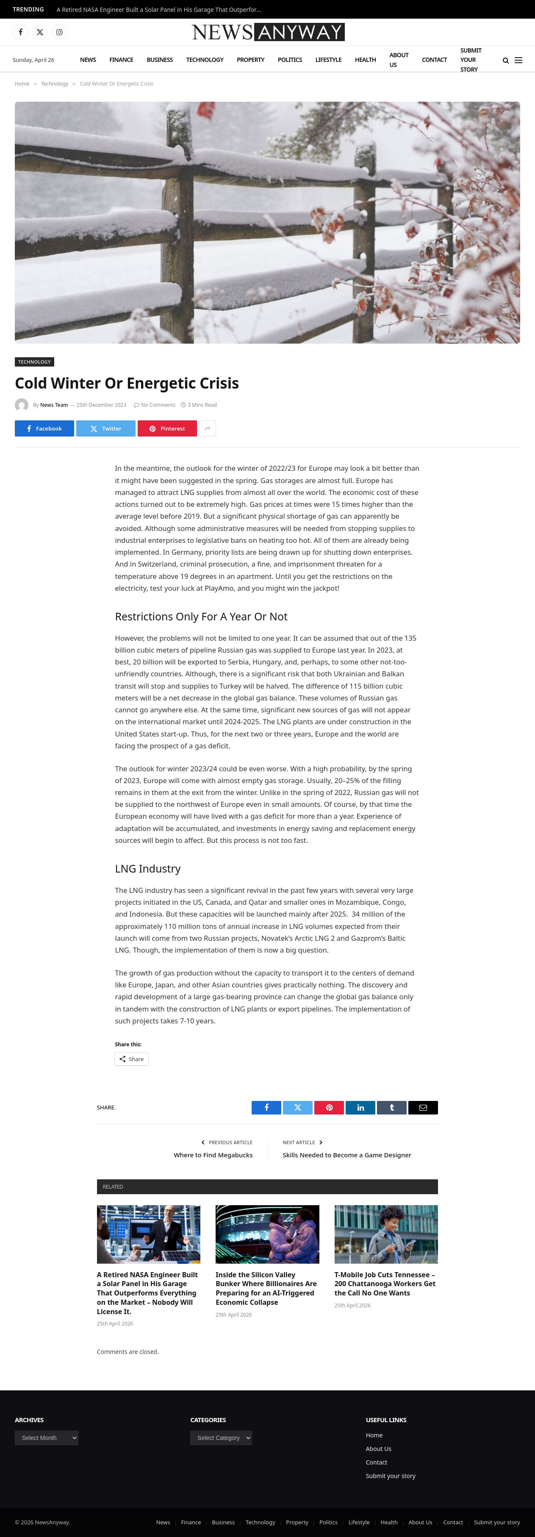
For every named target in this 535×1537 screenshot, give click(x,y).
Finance (121, 60)
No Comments (154, 405)
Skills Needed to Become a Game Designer (347, 1155)
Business (159, 60)
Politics (290, 60)
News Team (54, 405)
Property (250, 60)
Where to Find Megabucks (213, 1155)
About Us (399, 59)
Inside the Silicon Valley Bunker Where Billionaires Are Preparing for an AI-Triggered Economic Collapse (266, 1288)
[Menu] (518, 59)
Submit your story (470, 59)
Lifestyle (328, 60)
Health (365, 60)
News (88, 60)
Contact (434, 60)
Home (374, 1435)
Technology (204, 60)
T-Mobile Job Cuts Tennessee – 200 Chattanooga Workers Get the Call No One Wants (385, 1284)
